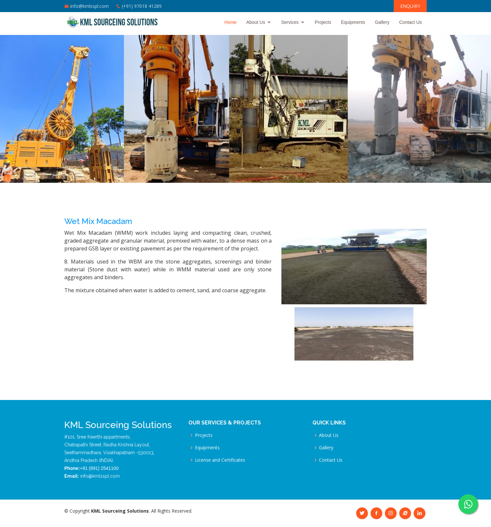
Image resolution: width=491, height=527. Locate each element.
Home (230, 22)
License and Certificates (220, 460)
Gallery (382, 22)
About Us (255, 22)
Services (290, 22)
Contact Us (410, 22)
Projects (323, 22)
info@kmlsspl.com (89, 6)
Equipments (353, 22)
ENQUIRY (410, 6)
